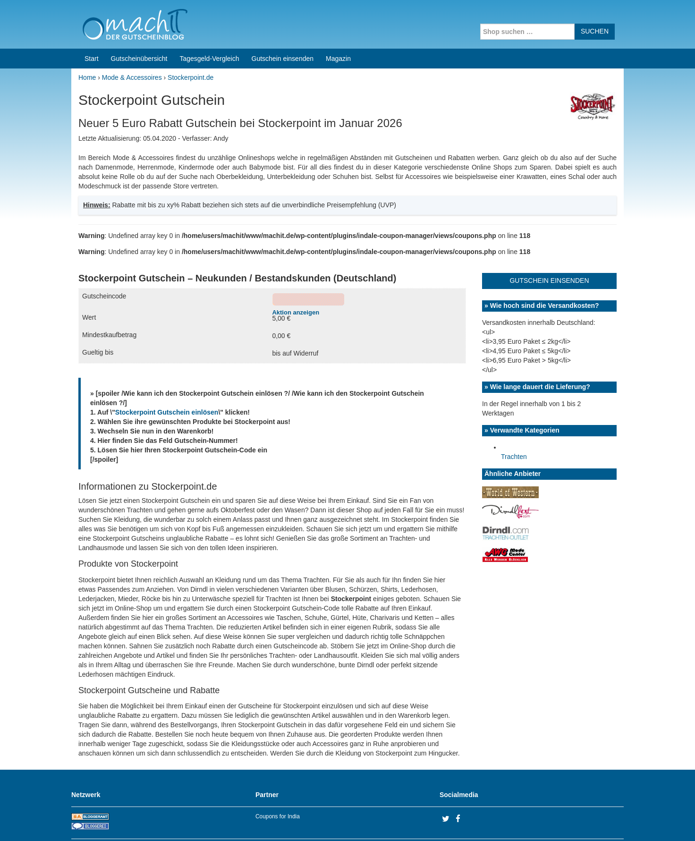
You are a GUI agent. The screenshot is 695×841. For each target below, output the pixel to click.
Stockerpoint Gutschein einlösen (167, 376)
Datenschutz (605, 821)
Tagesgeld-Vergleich (209, 22)
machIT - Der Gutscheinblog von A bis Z (152, 821)
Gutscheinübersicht (139, 22)
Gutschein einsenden (283, 22)
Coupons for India (277, 780)
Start (92, 22)
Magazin (338, 22)
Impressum (565, 821)
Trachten (514, 421)
